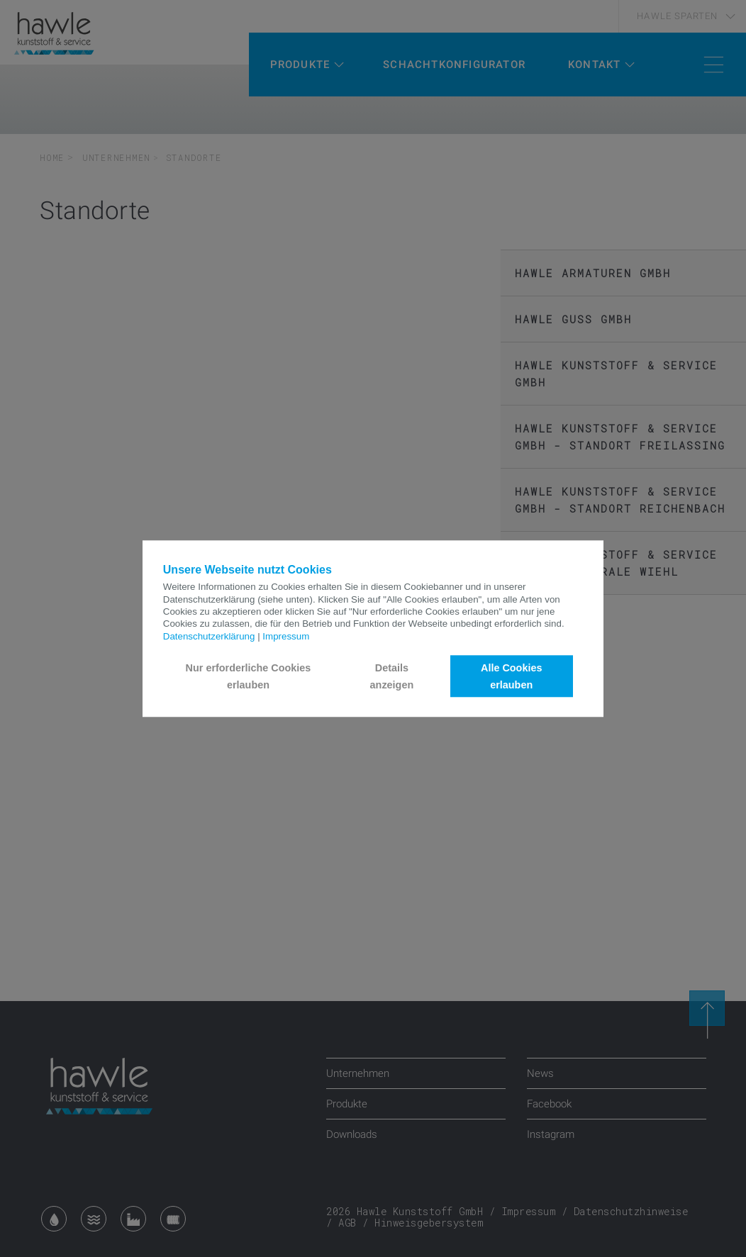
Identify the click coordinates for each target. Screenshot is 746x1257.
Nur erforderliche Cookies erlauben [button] (248, 676)
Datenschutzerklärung (209, 636)
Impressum (285, 636)
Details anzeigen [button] (392, 676)
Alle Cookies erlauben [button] (511, 676)
